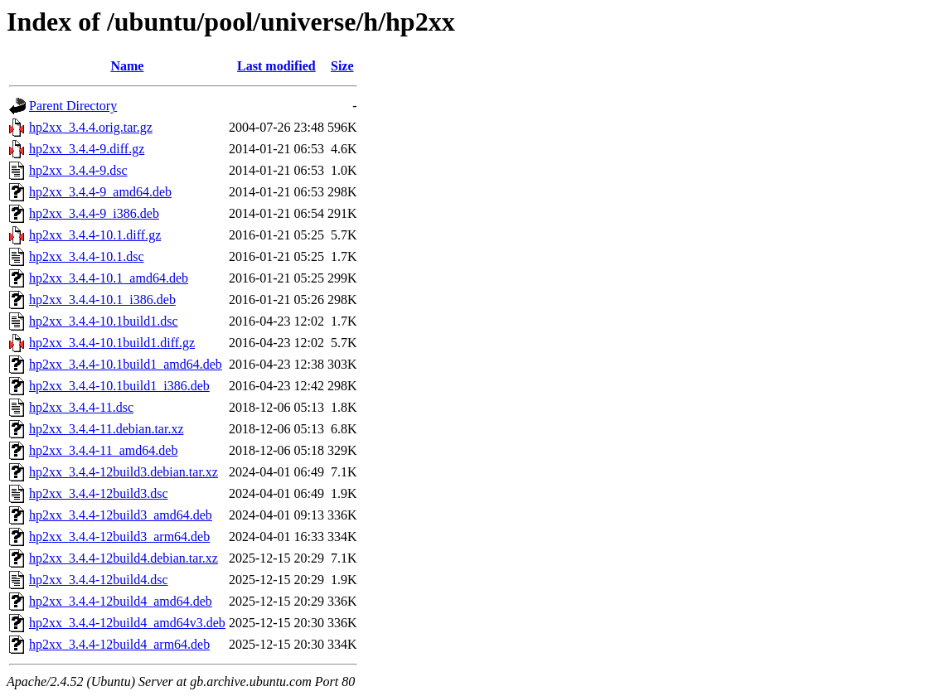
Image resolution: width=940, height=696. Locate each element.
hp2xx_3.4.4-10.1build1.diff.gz (112, 343)
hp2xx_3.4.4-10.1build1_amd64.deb (125, 364)
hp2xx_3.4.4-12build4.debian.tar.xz (123, 558)
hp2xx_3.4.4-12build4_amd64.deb (120, 601)
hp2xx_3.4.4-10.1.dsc (86, 256)
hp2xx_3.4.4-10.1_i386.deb (102, 299)
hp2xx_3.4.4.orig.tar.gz (91, 127)
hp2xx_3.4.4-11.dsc (81, 407)
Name (126, 66)
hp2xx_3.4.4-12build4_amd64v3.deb (127, 623)
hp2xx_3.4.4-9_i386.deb (94, 213)
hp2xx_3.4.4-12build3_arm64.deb (119, 536)
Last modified (276, 66)
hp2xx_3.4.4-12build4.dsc (98, 580)
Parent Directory (73, 106)
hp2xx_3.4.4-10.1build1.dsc (103, 321)
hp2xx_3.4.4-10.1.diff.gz (95, 235)
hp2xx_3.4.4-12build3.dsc (98, 493)
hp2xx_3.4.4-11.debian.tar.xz (106, 429)
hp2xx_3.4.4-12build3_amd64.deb (120, 515)
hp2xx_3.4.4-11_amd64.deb (103, 450)
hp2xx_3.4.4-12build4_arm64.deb (119, 644)
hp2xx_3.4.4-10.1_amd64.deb (108, 278)
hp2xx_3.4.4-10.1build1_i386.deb (119, 386)
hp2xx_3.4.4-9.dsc (78, 170)
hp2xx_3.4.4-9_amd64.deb (100, 192)
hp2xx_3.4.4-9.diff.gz (86, 149)
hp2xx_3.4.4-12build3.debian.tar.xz (123, 472)
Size (342, 66)
